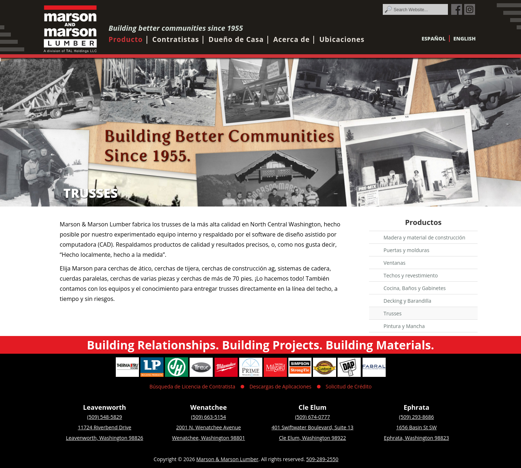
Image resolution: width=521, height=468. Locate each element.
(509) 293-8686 (416, 416)
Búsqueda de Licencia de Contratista (192, 386)
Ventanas (395, 262)
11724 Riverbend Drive (104, 427)
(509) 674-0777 (312, 416)
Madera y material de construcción (424, 237)
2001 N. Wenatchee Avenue (208, 427)
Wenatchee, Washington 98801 (208, 437)
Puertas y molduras (406, 250)
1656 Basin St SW (416, 427)
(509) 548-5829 (104, 416)
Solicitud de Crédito (349, 386)
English (464, 38)
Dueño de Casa (236, 39)
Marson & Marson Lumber (227, 459)
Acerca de (291, 39)
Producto (126, 39)
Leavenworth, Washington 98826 (104, 437)
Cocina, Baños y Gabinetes (415, 288)
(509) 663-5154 (208, 416)
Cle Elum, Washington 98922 (312, 437)
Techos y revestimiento (411, 275)
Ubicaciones (341, 39)
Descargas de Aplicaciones (280, 386)
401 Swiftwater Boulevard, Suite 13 (312, 427)
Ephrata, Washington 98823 (416, 437)
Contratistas (175, 39)
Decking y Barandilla (407, 300)
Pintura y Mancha (404, 326)
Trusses (393, 313)
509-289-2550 (322, 459)
